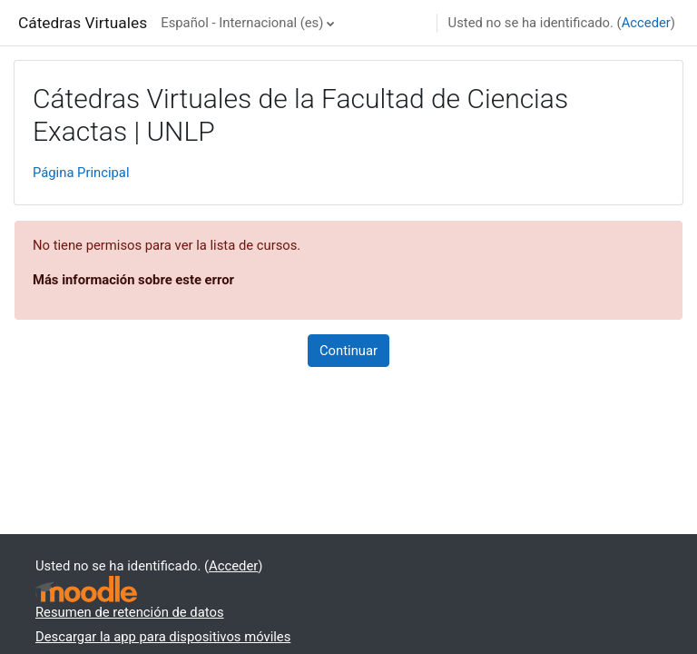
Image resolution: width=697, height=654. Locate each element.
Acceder (646, 23)
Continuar (348, 350)
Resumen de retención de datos (129, 612)
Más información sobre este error (133, 280)
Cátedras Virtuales (82, 23)
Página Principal (81, 172)
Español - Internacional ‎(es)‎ (242, 23)
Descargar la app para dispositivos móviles (162, 637)
